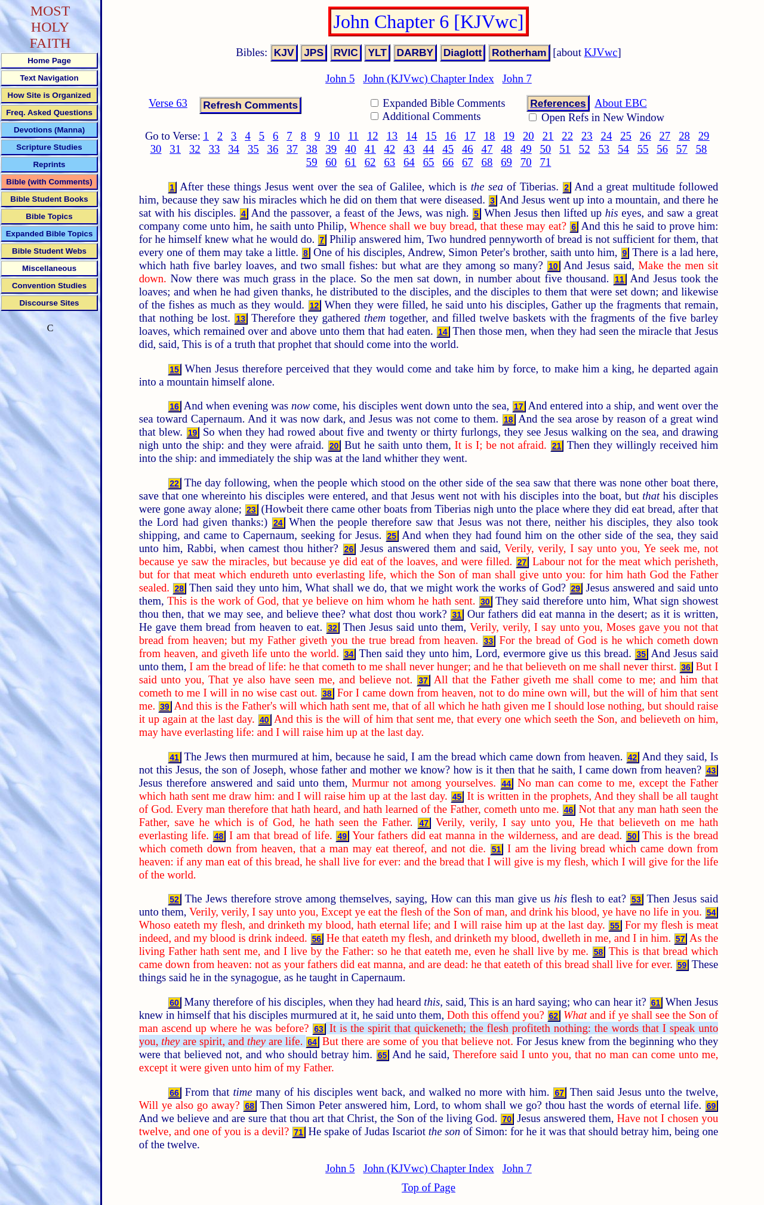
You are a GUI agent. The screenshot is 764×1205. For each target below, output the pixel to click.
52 (584, 149)
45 (448, 149)
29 (704, 136)
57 (682, 149)
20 (528, 136)
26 (645, 136)
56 (662, 149)
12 (372, 136)
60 (331, 162)
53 (603, 149)
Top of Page (428, 1187)
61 (350, 162)
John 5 (340, 78)
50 (546, 149)
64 (409, 162)
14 (411, 136)
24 (606, 136)
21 (548, 136)
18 (489, 136)
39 (331, 149)
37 (292, 149)
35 (253, 149)
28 (684, 136)
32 (195, 149)
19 (509, 136)
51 (565, 149)
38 (312, 149)
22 (567, 136)
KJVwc (601, 52)
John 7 (517, 78)
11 (353, 136)
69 (506, 162)
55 (643, 149)
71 (546, 162)
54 (623, 149)
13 (392, 136)
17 (470, 136)
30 (156, 149)
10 (334, 136)
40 (350, 149)
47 (487, 149)
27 (665, 136)
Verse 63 (168, 103)
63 (389, 162)
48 (506, 149)
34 (233, 149)
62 (370, 162)
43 (409, 149)
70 (526, 162)
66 (448, 162)
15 (431, 136)
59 (312, 162)
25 (625, 136)
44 (429, 149)
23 (587, 136)
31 (175, 149)
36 (273, 149)
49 (526, 149)
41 (370, 149)
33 (214, 149)
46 (467, 149)
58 (701, 149)
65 (429, 162)
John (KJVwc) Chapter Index (428, 78)
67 (467, 162)
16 (450, 136)
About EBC (620, 103)
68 (487, 162)
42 (389, 149)
